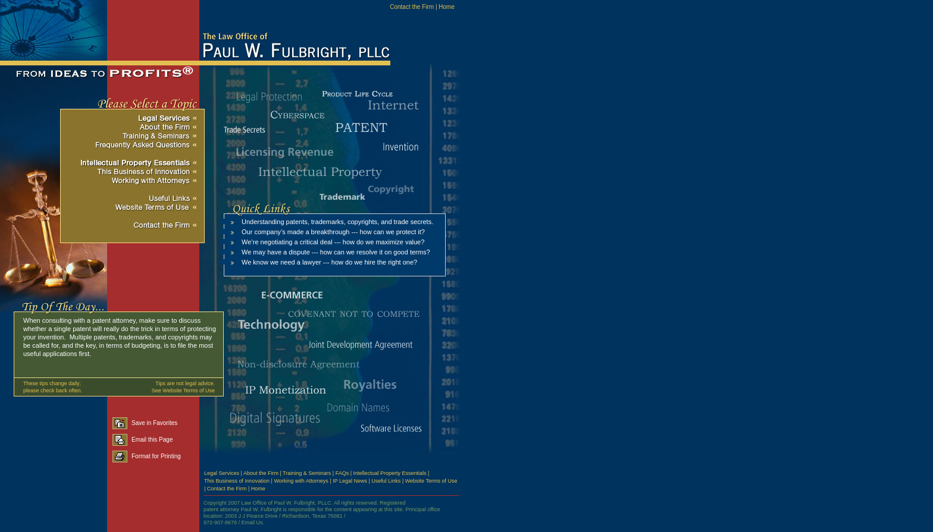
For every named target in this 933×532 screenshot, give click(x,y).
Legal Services (221, 473)
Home (447, 7)
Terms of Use (199, 391)
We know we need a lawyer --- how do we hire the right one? (329, 262)
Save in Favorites (144, 423)
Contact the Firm (412, 7)
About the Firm (260, 473)
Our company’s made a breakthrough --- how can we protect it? (333, 231)
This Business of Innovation (237, 481)
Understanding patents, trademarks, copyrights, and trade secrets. (337, 221)
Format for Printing (146, 456)
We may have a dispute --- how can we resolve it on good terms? (336, 252)
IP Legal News (350, 481)
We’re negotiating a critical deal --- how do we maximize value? (333, 241)
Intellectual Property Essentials (390, 473)
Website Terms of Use (431, 481)
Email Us (252, 522)
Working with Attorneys (301, 481)
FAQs (342, 473)
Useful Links (385, 481)
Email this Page (142, 439)
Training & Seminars (307, 473)
